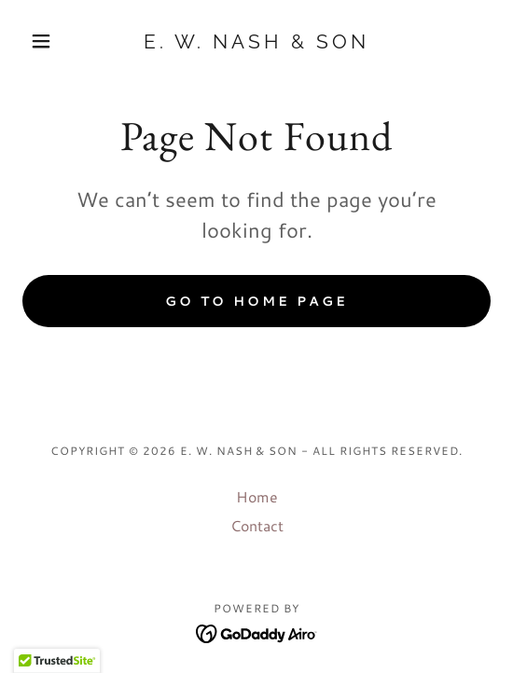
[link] (256, 41)
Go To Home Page (256, 301)
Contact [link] (257, 525)
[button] (57, 41)
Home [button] (257, 496)
